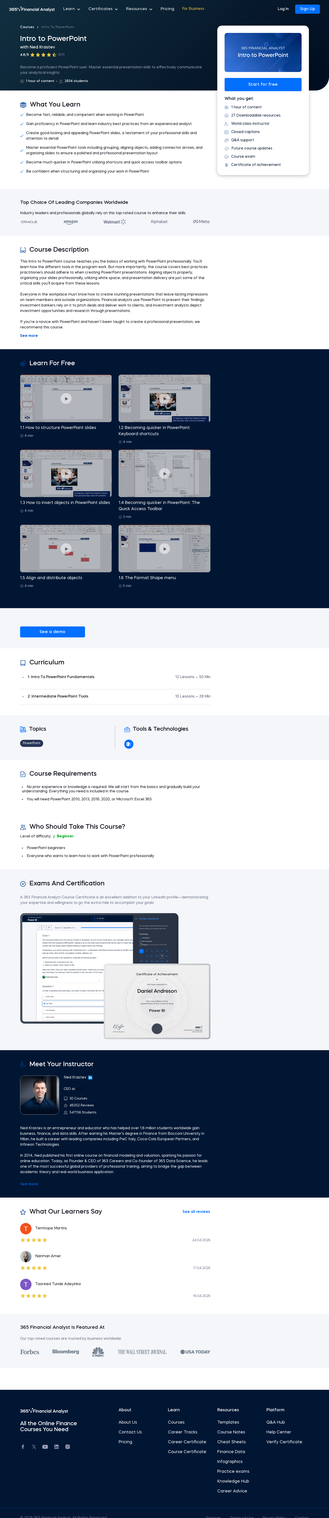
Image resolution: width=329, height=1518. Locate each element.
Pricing (159, 9)
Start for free (256, 85)
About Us (131, 1413)
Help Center (271, 1423)
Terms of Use (229, 1508)
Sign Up (307, 9)
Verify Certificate (277, 1432)
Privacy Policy (263, 1508)
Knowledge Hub (229, 1472)
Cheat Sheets (228, 1432)
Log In (283, 9)
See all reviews (193, 1202)
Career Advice (229, 1482)
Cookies (291, 1508)
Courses (38, 27)
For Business (184, 9)
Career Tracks (182, 1423)
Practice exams (230, 1462)
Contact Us (134, 1423)
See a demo (54, 632)
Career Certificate (187, 1432)
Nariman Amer (59, 1247)
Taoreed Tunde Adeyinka (68, 1275)
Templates (225, 1413)
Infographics (226, 1452)
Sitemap (201, 1508)
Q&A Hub (268, 1413)
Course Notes (227, 1423)
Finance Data (227, 1442)
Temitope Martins (62, 1219)
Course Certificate (187, 1442)
